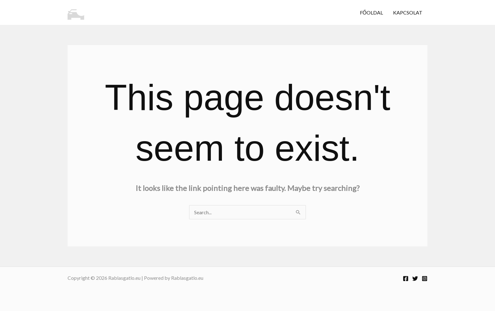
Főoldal (371, 12)
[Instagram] (424, 278)
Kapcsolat (407, 12)
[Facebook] (406, 278)
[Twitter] (415, 278)
